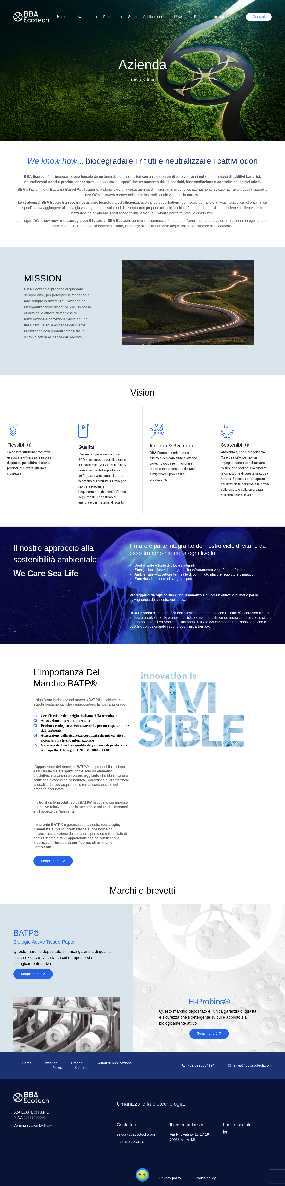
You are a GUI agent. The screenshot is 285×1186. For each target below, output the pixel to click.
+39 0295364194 (200, 1065)
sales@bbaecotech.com (253, 1065)
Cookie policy (205, 1178)
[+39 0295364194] (183, 1065)
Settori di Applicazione (145, 17)
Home (62, 17)
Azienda (83, 17)
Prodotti (109, 17)
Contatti (81, 1067)
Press (198, 17)
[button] (142, 1175)
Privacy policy (170, 1178)
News (178, 17)
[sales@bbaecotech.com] (229, 1065)
